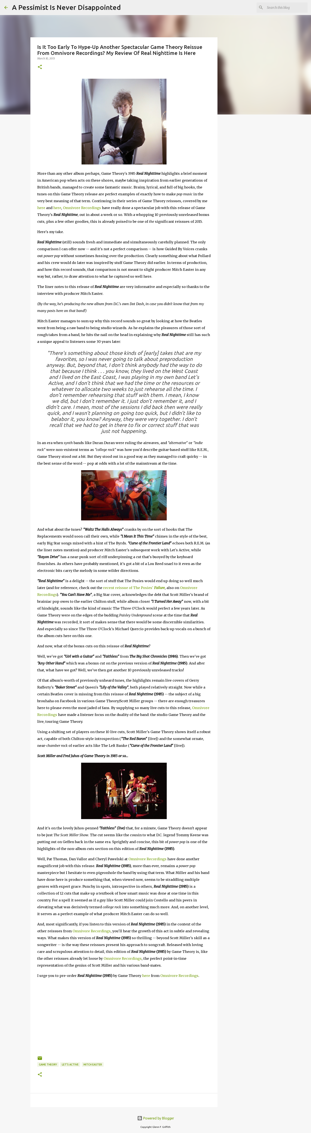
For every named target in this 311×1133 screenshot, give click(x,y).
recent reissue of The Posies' (134, 588)
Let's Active (70, 1064)
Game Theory (48, 1064)
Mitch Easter (92, 1064)
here (41, 208)
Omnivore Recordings (82, 208)
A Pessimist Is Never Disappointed (66, 7)
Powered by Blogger (155, 1118)
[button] (39, 67)
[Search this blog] (285, 7)
